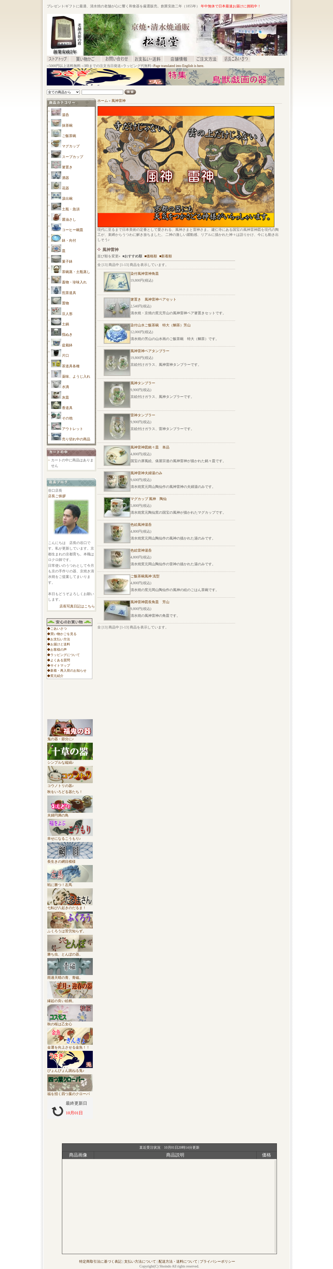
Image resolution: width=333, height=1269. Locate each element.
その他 (67, 418)
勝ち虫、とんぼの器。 (70, 952)
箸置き (67, 167)
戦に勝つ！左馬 (70, 883)
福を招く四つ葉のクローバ (70, 1092)
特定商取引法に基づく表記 (100, 1261)
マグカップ (71, 146)
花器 (65, 188)
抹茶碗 (67, 125)
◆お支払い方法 (58, 639)
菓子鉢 (67, 261)
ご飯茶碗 (69, 136)
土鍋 (65, 324)
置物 (65, 303)
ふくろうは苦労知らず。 (70, 929)
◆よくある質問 (58, 660)
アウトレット (72, 429)
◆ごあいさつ (57, 628)
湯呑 (65, 115)
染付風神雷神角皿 (144, 274)
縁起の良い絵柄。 (70, 999)
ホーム (102, 101)
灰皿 (65, 397)
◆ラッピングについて (63, 655)
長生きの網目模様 (70, 860)
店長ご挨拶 (57, 496)
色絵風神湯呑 (141, 525)
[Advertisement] (139, 87)
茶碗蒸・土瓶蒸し (76, 272)
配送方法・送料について (178, 1261)
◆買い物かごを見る (62, 634)
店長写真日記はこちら (77, 606)
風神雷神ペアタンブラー (149, 351)
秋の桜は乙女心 (70, 1022)
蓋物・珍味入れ (74, 282)
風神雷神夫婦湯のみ (146, 473)
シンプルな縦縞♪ (70, 760)
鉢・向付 (69, 240)
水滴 (65, 387)
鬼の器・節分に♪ (70, 737)
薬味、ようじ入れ (76, 376)
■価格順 (150, 256)
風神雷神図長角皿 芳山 (149, 602)
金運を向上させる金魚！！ (70, 1045)
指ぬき (67, 334)
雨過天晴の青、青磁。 (70, 976)
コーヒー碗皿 (72, 230)
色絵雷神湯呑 (141, 550)
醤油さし (69, 219)
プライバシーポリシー (217, 1261)
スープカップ (72, 157)
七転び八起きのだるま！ (70, 906)
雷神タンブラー (142, 415)
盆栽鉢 (67, 345)
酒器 (65, 178)
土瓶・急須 (71, 209)
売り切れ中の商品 (76, 439)
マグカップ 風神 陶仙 (148, 499)
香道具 (67, 408)
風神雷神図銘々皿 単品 (149, 447)
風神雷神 (119, 101)
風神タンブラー (142, 383)
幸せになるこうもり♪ (70, 837)
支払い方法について (140, 1261)
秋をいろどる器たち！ (65, 792)
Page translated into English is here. (178, 66)
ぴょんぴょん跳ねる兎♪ (70, 1069)
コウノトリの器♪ (70, 784)
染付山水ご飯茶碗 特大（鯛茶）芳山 (160, 325)
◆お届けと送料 (58, 644)
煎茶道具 (69, 293)
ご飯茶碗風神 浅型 (145, 576)
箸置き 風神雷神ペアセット (153, 299)
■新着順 (165, 256)
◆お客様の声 (57, 649)
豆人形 (67, 314)
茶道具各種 (71, 366)
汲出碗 (67, 198)
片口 (65, 355)
